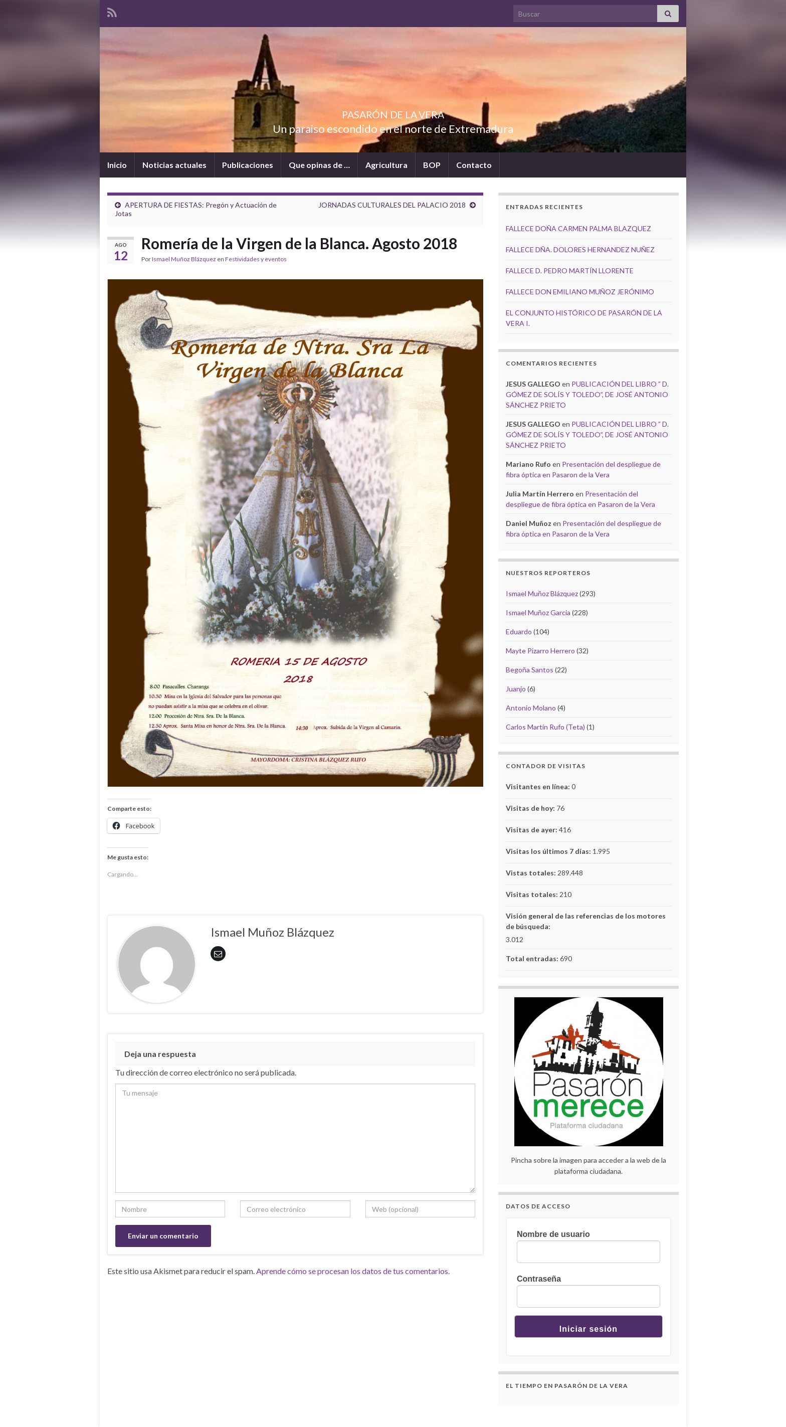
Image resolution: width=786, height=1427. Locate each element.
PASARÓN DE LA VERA (393, 112)
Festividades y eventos (256, 259)
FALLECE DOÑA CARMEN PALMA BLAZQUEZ (578, 228)
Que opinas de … (319, 164)
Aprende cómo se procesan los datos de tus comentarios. (353, 1271)
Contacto (474, 164)
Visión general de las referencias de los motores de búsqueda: (586, 921)
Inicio (117, 164)
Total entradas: (533, 958)
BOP (432, 164)
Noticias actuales (174, 164)
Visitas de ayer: (532, 829)
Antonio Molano (531, 707)
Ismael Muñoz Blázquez (184, 259)
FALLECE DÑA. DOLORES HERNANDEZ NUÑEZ (580, 249)
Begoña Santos (529, 669)
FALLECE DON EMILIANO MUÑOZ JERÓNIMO (580, 291)
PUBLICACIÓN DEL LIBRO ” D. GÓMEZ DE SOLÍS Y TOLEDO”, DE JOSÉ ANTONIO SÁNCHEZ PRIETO (587, 394)
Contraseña (539, 1279)
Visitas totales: (532, 894)
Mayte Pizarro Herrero (540, 650)
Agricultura (386, 164)
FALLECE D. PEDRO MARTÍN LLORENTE (570, 270)
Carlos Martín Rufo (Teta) (545, 727)
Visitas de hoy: (531, 808)
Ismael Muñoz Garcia (538, 612)
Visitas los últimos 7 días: (549, 851)
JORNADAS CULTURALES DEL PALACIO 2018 (392, 205)
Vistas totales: (531, 872)
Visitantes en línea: (538, 786)
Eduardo (519, 631)
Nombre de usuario (553, 1234)
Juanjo (516, 688)
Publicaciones (247, 164)
